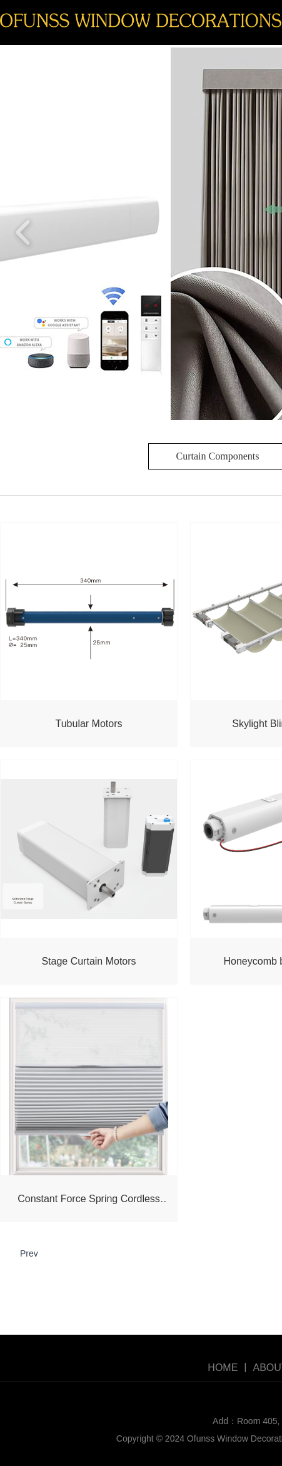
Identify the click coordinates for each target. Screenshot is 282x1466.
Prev (29, 1253)
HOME (223, 1367)
